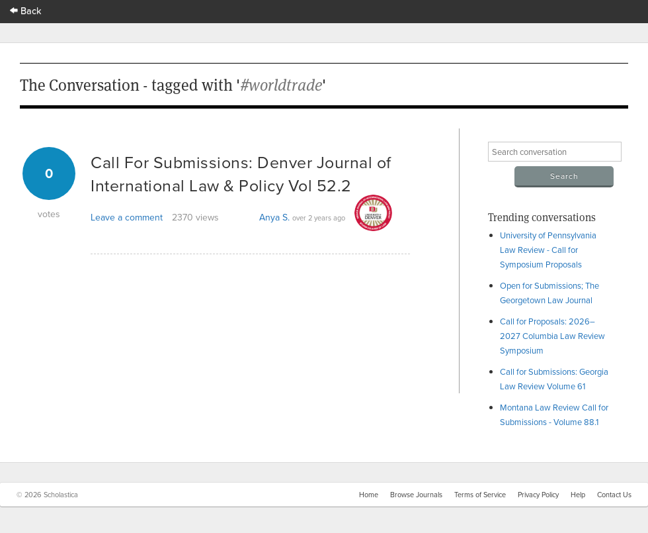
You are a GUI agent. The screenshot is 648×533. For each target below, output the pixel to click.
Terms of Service (480, 494)
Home (368, 494)
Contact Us (614, 494)
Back (26, 10)
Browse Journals (416, 494)
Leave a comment (127, 217)
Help (578, 494)
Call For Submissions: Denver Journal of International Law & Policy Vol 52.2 (241, 173)
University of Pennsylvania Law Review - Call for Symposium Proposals (548, 249)
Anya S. (274, 217)
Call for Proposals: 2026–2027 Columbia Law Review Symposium (552, 335)
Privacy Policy (538, 494)
